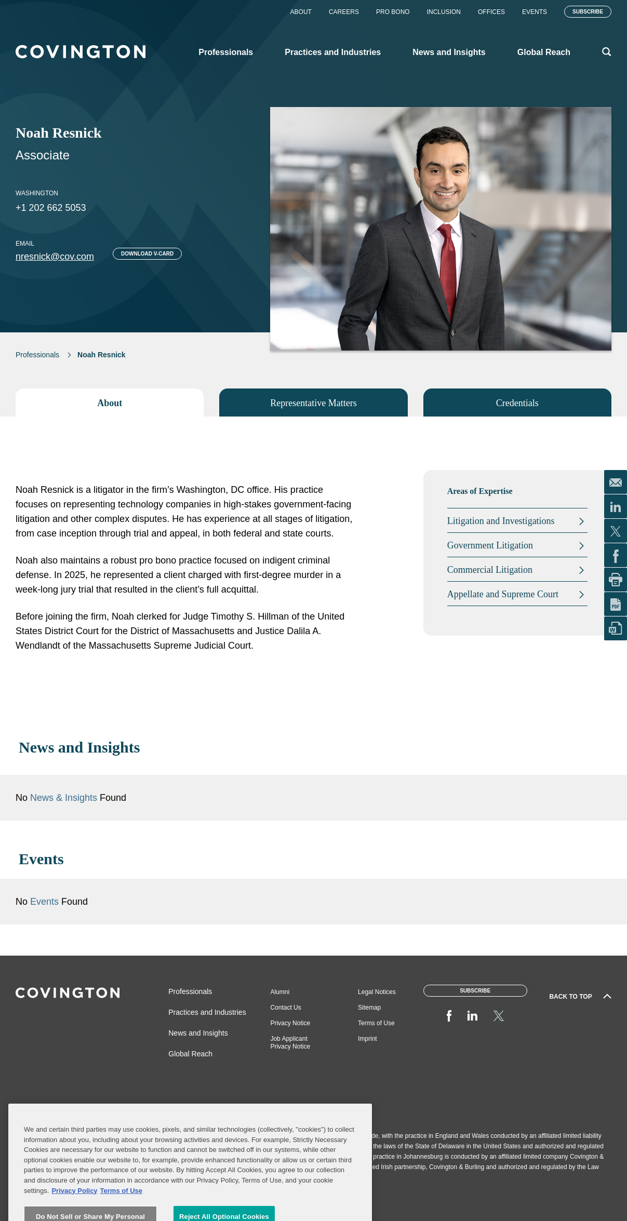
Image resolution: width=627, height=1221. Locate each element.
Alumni (279, 992)
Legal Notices (377, 992)
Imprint (367, 1038)
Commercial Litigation (489, 570)
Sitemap (369, 1007)
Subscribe (587, 12)
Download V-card (147, 254)
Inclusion (444, 12)
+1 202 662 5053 (51, 208)
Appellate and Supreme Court (502, 594)
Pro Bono (393, 12)
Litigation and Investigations (501, 521)
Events (534, 12)
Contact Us (285, 1007)
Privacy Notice (290, 1023)
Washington (37, 193)
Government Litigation (490, 545)
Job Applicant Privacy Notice (290, 1042)
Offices (491, 12)
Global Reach (190, 1054)
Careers (344, 12)
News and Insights (198, 1033)
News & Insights (63, 798)
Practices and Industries (207, 1012)
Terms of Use (376, 1023)
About (301, 12)
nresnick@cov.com (55, 256)
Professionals (37, 355)
